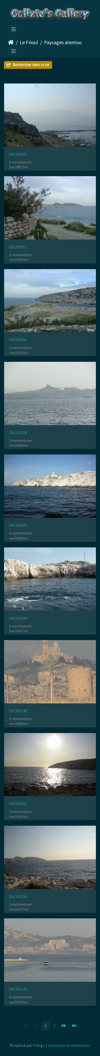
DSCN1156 (18, 896)
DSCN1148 (18, 711)
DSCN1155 (18, 803)
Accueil (11, 42)
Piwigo (39, 1045)
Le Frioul (29, 42)
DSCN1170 (18, 989)
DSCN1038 (18, 618)
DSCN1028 (18, 432)
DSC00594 (17, 339)
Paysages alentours (64, 42)
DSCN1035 (18, 525)
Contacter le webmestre (69, 1045)
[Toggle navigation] (13, 29)
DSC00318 (17, 154)
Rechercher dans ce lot (28, 64)
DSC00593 (17, 247)
